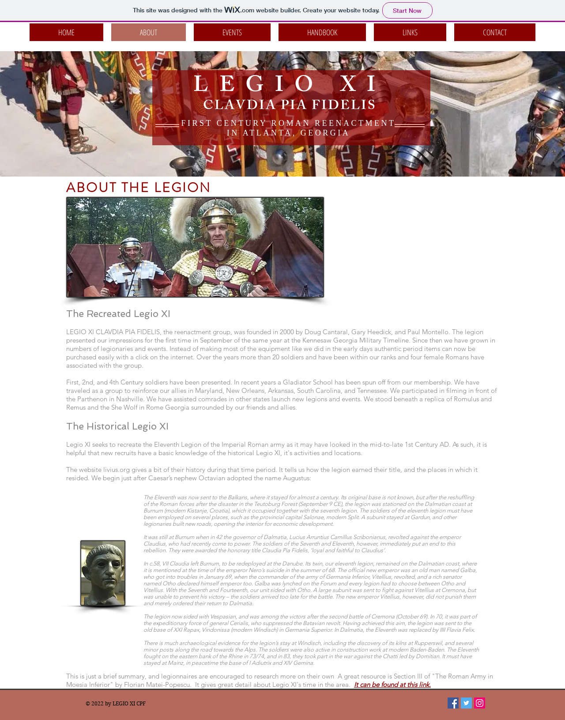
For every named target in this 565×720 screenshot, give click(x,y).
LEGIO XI (289, 87)
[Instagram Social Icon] (479, 703)
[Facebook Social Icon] (453, 703)
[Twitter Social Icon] (466, 703)
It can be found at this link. (392, 684)
